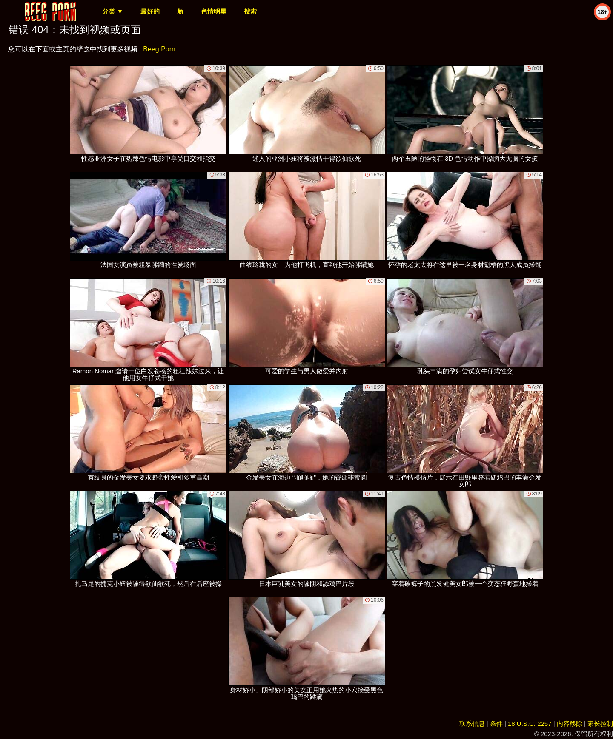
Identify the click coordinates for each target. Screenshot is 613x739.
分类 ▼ (112, 11)
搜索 (250, 11)
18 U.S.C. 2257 (530, 723)
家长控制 (600, 723)
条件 (496, 723)
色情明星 (213, 11)
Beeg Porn (159, 49)
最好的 (150, 11)
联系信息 (472, 723)
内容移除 (569, 723)
